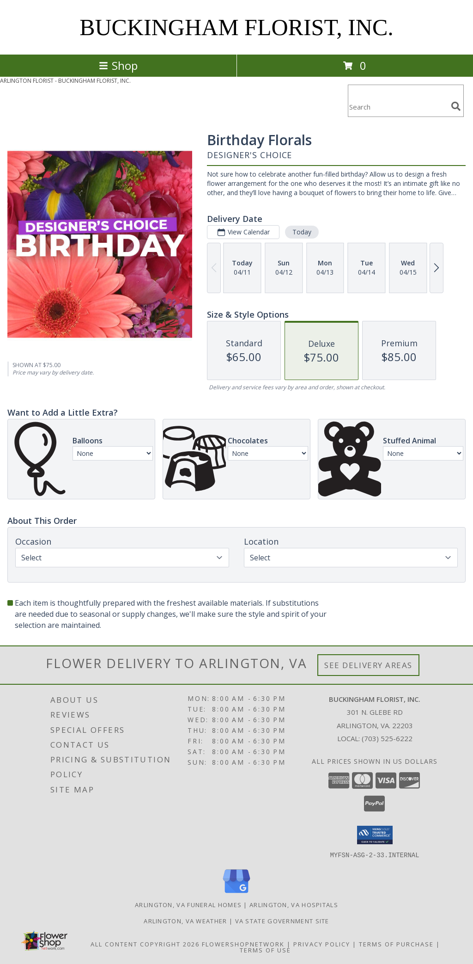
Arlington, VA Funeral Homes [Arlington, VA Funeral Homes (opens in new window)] (188, 904)
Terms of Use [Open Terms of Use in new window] (265, 950)
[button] (375, 835)
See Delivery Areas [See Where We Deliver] (368, 665)
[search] (456, 106)
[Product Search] (397, 107)
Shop (118, 65)
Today (301, 231)
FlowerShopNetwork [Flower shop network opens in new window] (243, 943)
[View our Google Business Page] (236, 893)
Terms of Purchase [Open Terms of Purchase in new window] (396, 943)
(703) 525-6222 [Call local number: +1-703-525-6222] (387, 738)
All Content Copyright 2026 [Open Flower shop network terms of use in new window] (145, 943)
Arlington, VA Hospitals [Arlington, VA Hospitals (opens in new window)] (293, 904)
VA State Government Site (282, 920)
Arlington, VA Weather (185, 920)
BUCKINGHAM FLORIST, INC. (236, 27)
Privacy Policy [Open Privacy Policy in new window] (321, 943)
